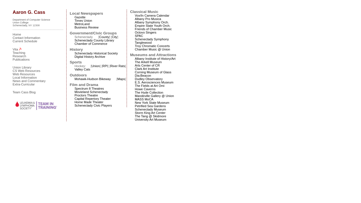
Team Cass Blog (24, 92)
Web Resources (24, 74)
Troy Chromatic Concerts (152, 46)
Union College (20, 22)
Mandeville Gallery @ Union (154, 96)
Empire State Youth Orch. (152, 25)
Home (17, 34)
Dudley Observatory (149, 79)
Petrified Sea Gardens (150, 106)
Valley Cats (82, 69)
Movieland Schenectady (91, 92)
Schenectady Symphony (152, 39)
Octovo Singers (145, 32)
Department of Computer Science (31, 19)
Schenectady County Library (94, 40)
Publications (21, 59)
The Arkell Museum (148, 62)
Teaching (19, 52)
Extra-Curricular (24, 84)
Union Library (22, 67)
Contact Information (26, 37)
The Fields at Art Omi (149, 85)
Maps (121, 79)
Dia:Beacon (143, 75)
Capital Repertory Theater (92, 98)
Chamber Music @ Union (152, 49)
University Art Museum (150, 119)
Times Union (83, 20)
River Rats (117, 66)
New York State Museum (152, 102)
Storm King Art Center (150, 112)
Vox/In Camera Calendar (152, 15)
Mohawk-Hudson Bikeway (92, 79)
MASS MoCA (144, 99)
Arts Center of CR (147, 65)
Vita (15, 49)
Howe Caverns (145, 89)
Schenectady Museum (150, 109)
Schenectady (20, 25)
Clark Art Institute (147, 68)
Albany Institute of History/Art (155, 58)
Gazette (79, 17)
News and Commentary (29, 81)
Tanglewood (143, 42)
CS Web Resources (26, 70)
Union (95, 66)
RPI (105, 66)
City (114, 37)
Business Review (86, 27)
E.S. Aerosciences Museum (154, 82)
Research (19, 56)
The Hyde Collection (149, 92)
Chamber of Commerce (90, 43)
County (104, 37)
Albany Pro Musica (148, 19)
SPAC (139, 35)
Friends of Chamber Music (153, 29)
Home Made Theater (88, 102)
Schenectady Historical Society (96, 53)
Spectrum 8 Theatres (89, 88)
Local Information (25, 77)
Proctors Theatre (86, 95)
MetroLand (82, 24)
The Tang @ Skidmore (150, 116)
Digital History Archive (89, 56)
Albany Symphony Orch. (152, 22)
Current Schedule (25, 41)
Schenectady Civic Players (93, 105)
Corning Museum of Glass (153, 72)
